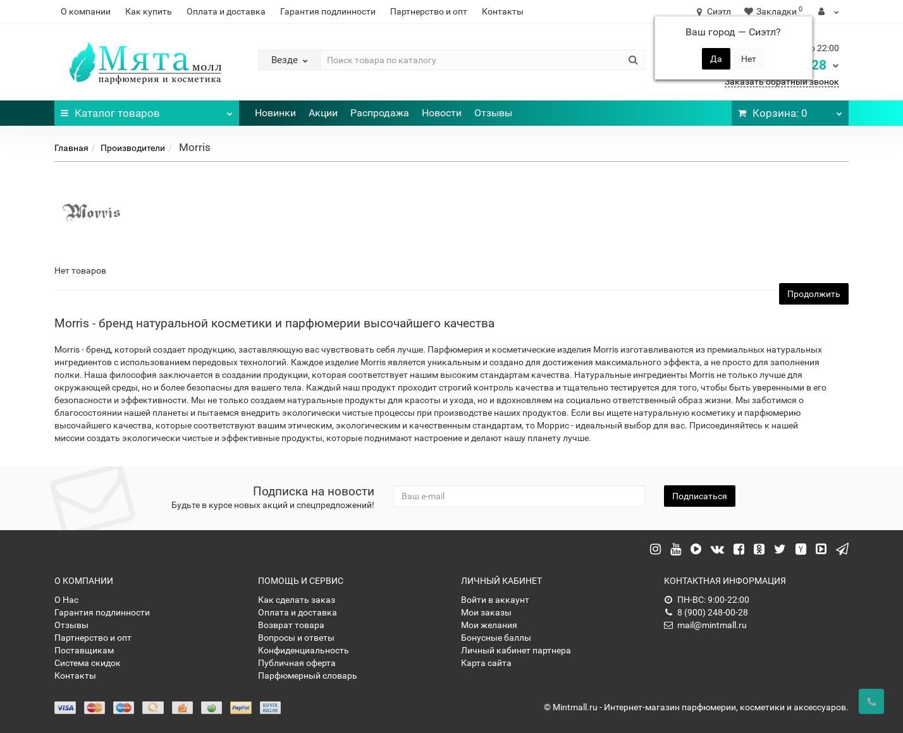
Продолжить (813, 294)
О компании (86, 11)
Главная (71, 148)
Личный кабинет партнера (516, 650)
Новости (442, 113)
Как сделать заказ (296, 600)
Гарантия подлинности (328, 11)
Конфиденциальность (303, 650)
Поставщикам (84, 650)
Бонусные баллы (496, 638)
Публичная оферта (297, 663)
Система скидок (87, 663)
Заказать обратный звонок (782, 81)
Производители (133, 148)
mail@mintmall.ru (705, 625)
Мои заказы (486, 612)
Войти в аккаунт (495, 600)
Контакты (503, 11)
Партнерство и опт (428, 11)
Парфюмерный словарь (307, 675)
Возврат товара (291, 625)
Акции (323, 113)
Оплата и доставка (226, 11)
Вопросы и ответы (296, 638)
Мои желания (489, 625)
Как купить (148, 11)
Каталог (146, 109)
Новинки (275, 113)
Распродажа (379, 113)
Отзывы (493, 113)
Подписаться (699, 496)
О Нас (66, 600)
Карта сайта (486, 663)
